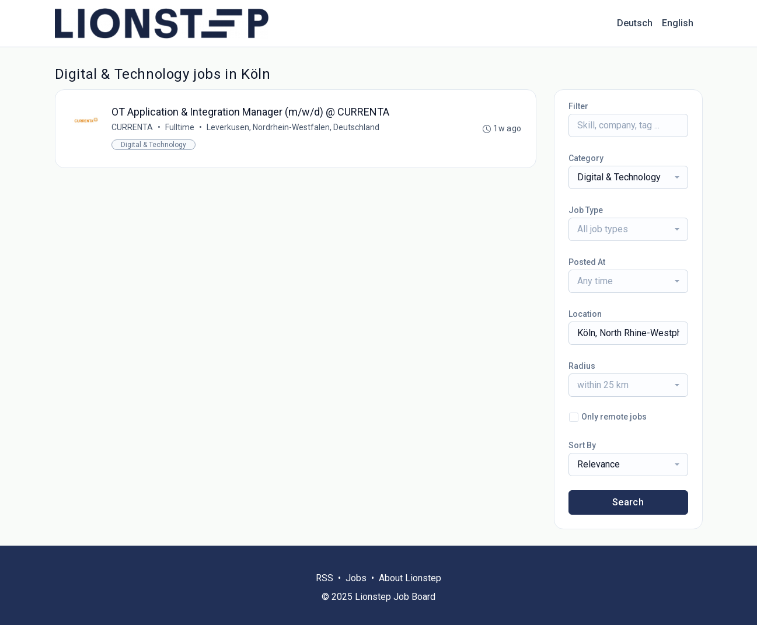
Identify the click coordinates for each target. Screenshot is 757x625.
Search (628, 502)
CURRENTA (132, 127)
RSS (324, 578)
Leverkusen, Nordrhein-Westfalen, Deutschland (293, 127)
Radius (581, 366)
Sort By (582, 445)
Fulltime (179, 127)
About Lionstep (410, 578)
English (677, 23)
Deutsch (635, 23)
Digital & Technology (153, 145)
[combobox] (628, 177)
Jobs (356, 578)
